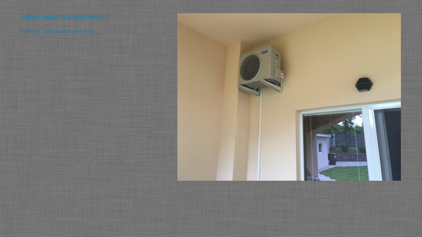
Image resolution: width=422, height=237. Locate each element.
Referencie (30, 31)
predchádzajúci (57, 31)
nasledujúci (83, 31)
